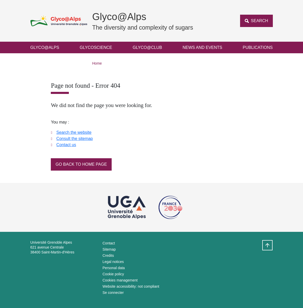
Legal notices (113, 262)
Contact (109, 243)
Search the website (74, 132)
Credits (108, 255)
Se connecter (113, 293)
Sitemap (109, 249)
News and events (202, 47)
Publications (258, 47)
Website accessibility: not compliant (131, 286)
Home (97, 63)
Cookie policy (113, 274)
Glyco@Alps (44, 47)
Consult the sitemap (74, 138)
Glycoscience (96, 47)
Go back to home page (81, 164)
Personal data (114, 268)
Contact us (66, 145)
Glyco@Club (147, 47)
